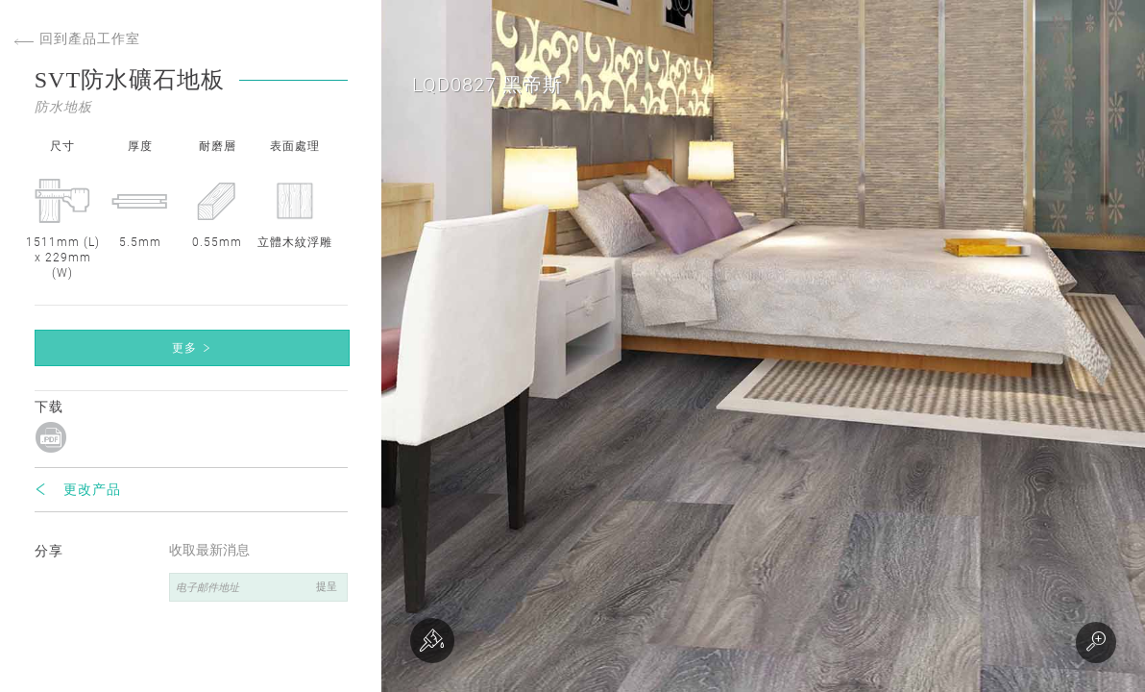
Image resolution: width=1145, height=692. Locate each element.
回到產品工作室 (77, 38)
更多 (184, 348)
